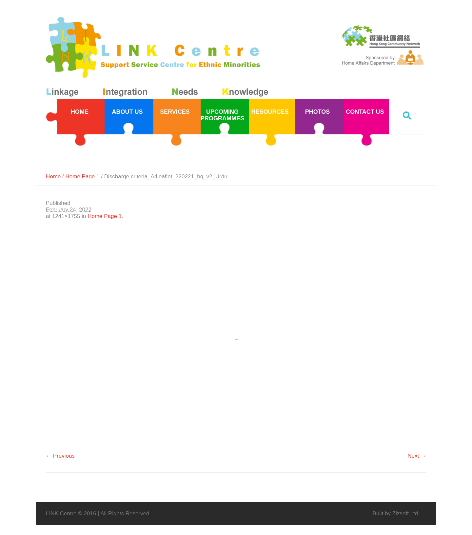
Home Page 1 (83, 176)
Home (53, 176)
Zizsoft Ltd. (406, 513)
